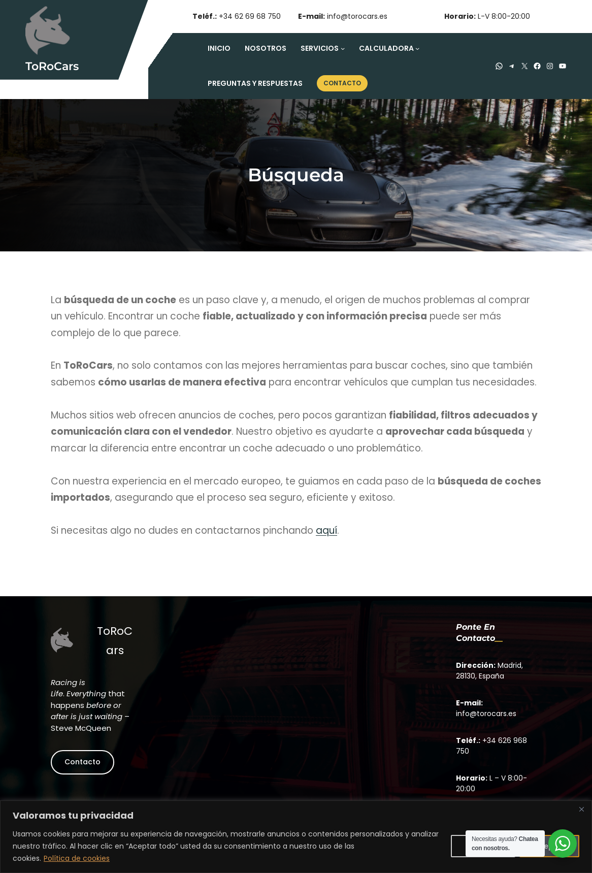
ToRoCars (52, 66)
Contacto (82, 761)
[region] (296, 836)
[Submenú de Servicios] (343, 48)
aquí (326, 530)
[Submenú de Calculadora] (417, 48)
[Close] (581, 809)
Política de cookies (77, 858)
